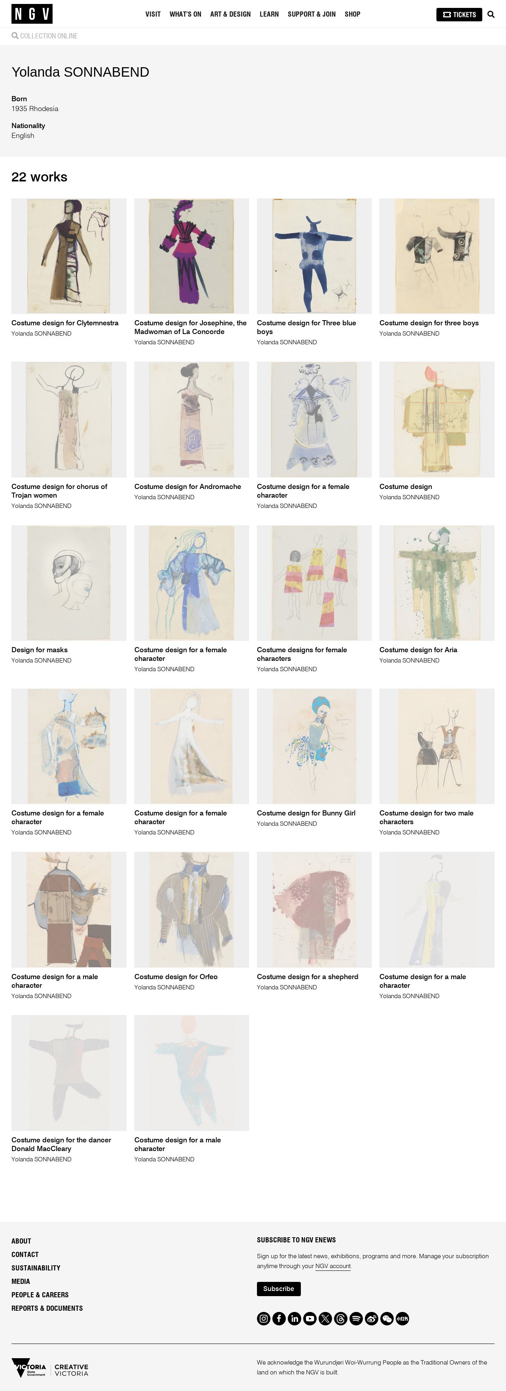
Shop (353, 14)
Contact (25, 1253)
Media (20, 1280)
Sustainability (35, 1266)
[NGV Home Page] (32, 13)
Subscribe (279, 1287)
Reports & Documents (47, 1307)
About (21, 1240)
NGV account (333, 1265)
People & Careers (40, 1293)
